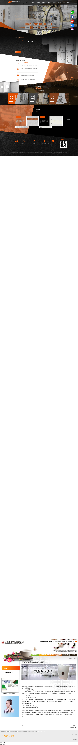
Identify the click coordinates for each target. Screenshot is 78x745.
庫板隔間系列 (42, 654)
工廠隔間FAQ (8, 672)
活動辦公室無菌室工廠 (58, 655)
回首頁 (73, 654)
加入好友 (2, 744)
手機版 (63, 641)
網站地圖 (59, 641)
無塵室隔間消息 (50, 655)
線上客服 (65, 654)
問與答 (74, 658)
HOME (50, 641)
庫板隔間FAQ (35, 654)
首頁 (71, 658)
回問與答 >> (73, 727)
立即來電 (2, 742)
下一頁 (74, 725)
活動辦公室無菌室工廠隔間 (34, 686)
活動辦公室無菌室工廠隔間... (10, 693)
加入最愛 (55, 641)
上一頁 (22, 725)
